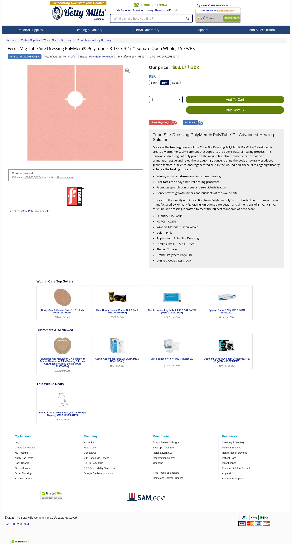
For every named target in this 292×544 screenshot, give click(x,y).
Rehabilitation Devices (234, 452)
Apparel (203, 30)
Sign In (201, 5)
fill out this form (65, 177)
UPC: (153, 56)
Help (175, 10)
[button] (12, 113)
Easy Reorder (22, 463)
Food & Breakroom (261, 30)
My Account (124, 10)
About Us (89, 442)
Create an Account (218, 5)
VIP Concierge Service (96, 458)
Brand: (84, 56)
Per (152, 76)
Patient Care (229, 458)
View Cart (232, 18)
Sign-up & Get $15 (163, 447)
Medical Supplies (31, 30)
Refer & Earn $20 (163, 452)
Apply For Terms (24, 458)
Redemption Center (164, 458)
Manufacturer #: (127, 56)
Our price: (159, 67)
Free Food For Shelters (166, 472)
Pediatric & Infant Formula (236, 468)
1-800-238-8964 (32, 177)
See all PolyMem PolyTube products (28, 211)
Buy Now (235, 110)
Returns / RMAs (24, 478)
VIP (169, 10)
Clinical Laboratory (146, 30)
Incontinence (229, 463)
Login (18, 442)
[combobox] (166, 99)
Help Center (90, 447)
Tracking (138, 10)
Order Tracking (23, 473)
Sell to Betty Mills (93, 463)
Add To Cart (235, 100)
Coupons (158, 463)
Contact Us (90, 452)
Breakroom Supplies (233, 478)
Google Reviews (93, 473)
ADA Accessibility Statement (100, 468)
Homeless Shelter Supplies (168, 478)
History (149, 10)
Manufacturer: (53, 56)
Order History (22, 468)
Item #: (14, 56)
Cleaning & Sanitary (88, 30)
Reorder (160, 10)
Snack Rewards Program (167, 442)
